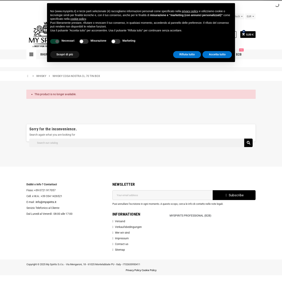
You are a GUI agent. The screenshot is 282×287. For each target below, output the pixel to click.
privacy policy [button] (190, 11)
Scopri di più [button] (64, 54)
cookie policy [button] (78, 18)
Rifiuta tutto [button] (187, 54)
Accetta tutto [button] (217, 54)
